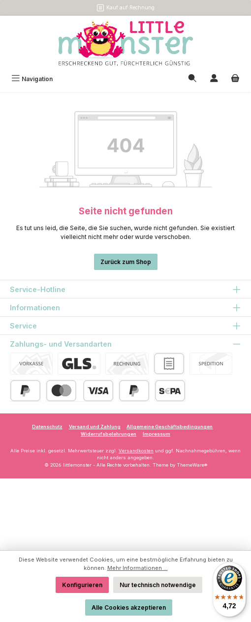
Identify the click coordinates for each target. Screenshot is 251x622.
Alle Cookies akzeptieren (129, 607)
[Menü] (32, 79)
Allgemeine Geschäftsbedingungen (169, 426)
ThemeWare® (192, 465)
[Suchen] (192, 79)
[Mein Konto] (214, 79)
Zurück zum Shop (125, 262)
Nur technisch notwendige (158, 585)
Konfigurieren (82, 585)
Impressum (156, 434)
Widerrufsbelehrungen (108, 434)
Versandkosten (136, 450)
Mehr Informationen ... (137, 567)
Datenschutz (47, 426)
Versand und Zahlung (95, 426)
